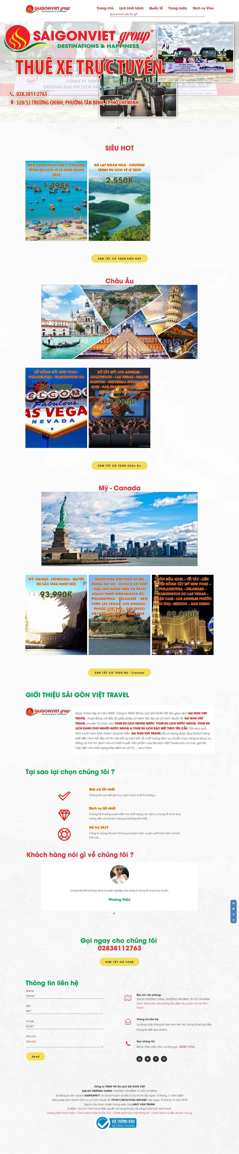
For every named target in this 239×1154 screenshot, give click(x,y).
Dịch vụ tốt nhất (102, 809)
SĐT (28, 1007)
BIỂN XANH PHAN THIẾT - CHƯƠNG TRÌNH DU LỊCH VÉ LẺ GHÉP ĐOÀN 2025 (56, 169)
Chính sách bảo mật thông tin (131, 1115)
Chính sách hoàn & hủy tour (94, 1115)
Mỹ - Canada (120, 488)
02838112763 (119, 948)
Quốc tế (156, 7)
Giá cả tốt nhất (102, 790)
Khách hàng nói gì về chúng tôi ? (80, 855)
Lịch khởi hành (131, 7)
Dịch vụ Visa (203, 7)
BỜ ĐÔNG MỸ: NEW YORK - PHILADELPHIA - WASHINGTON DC (56, 374)
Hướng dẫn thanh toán (61, 1115)
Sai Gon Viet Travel (89, 1111)
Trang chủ (105, 7)
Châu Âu (119, 280)
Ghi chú (31, 1037)
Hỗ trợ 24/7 (98, 828)
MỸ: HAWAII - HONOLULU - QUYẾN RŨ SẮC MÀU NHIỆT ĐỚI (56, 582)
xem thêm (145, 749)
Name (30, 992)
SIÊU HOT (119, 147)
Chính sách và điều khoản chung (172, 1115)
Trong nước (177, 7)
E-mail (30, 1022)
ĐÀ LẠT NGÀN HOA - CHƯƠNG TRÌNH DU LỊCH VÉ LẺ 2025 (119, 167)
